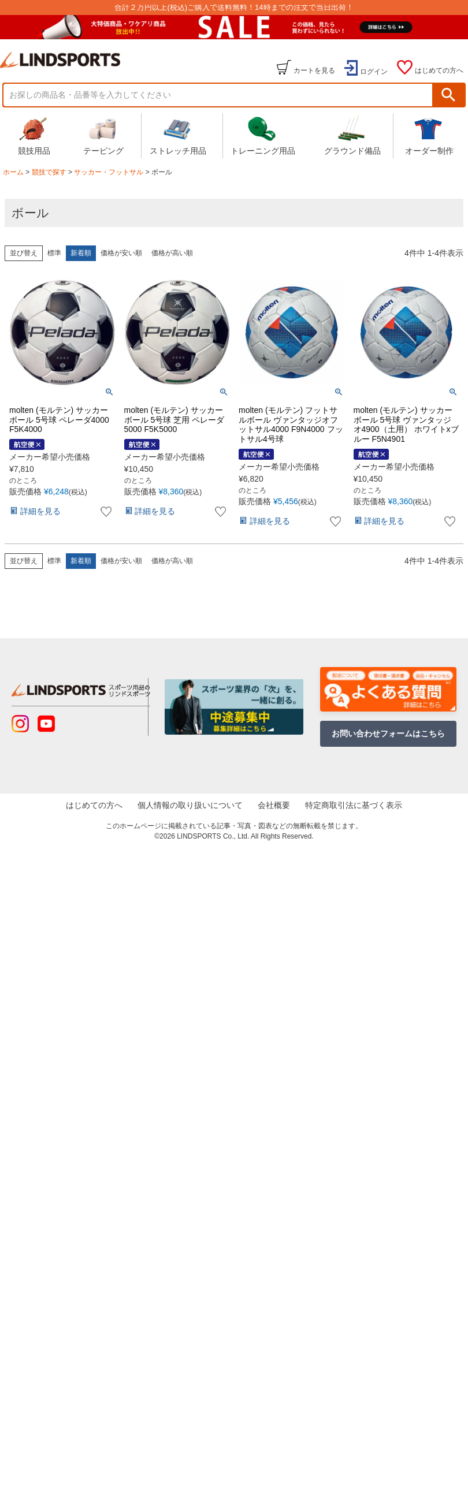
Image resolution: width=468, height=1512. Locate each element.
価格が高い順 (172, 253)
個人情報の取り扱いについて (193, 805)
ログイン (374, 72)
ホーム (13, 172)
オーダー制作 (429, 135)
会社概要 (272, 805)
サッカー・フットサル (108, 172)
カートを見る (314, 70)
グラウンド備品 (352, 135)
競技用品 (34, 135)
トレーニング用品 (263, 135)
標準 (54, 253)
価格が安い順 (121, 253)
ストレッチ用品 (178, 135)
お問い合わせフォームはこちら (388, 733)
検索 (448, 95)
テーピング (103, 135)
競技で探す (49, 172)
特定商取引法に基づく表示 (346, 805)
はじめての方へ (439, 70)
